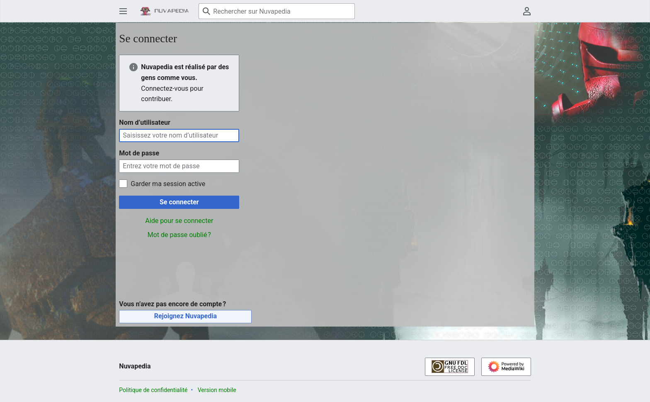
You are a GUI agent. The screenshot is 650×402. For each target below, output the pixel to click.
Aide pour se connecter (179, 221)
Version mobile (217, 390)
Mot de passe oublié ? (179, 235)
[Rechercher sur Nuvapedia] (276, 11)
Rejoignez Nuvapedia (185, 316)
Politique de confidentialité (153, 390)
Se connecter (179, 202)
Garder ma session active (168, 184)
